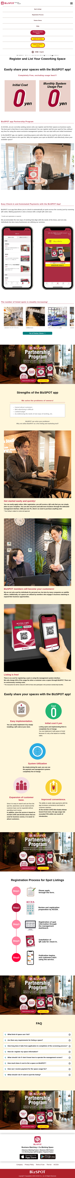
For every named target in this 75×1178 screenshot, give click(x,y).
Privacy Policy (29, 1164)
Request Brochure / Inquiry (28, 44)
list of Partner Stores (37, 333)
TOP (2, 7)
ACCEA (56, 1164)
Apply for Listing (43, 44)
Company (19, 1164)
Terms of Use (40, 1164)
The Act (48, 1164)
